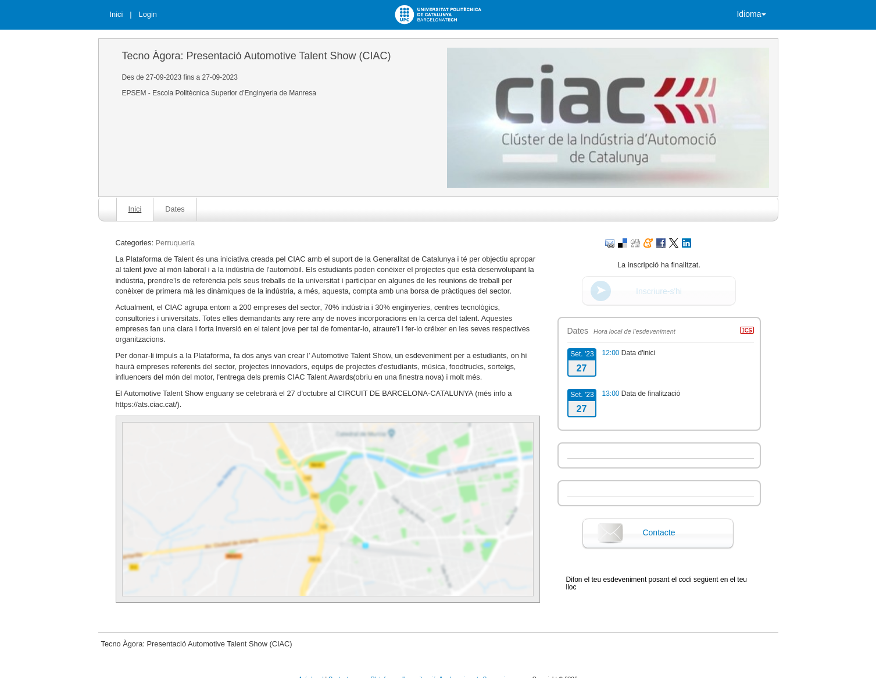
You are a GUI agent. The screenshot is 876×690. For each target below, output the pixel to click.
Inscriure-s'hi (659, 291)
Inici (116, 14)
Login (148, 14)
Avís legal (312, 679)
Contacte (658, 532)
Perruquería (175, 242)
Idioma (751, 14)
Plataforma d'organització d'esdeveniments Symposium (443, 679)
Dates (174, 209)
